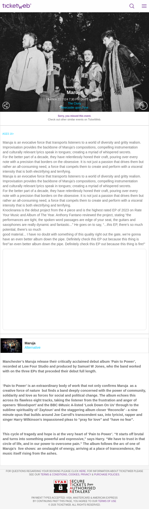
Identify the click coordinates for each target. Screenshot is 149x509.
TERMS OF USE (107, 501)
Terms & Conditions (54, 474)
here (82, 471)
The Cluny (74, 103)
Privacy (86, 474)
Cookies (74, 474)
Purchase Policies (106, 474)
